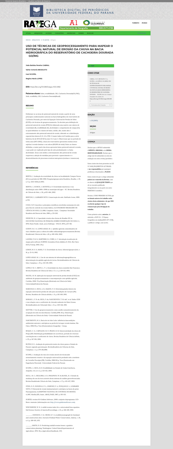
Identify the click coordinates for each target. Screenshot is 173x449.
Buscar (90, 33)
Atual (28, 33)
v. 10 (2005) (45, 40)
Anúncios (71, 33)
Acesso (49, 33)
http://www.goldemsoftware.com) (62, 402)
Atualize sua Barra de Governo (39, 1)
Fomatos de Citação (98, 105)
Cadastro (59, 33)
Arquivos (38, 33)
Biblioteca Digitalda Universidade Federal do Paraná (80, 11)
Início (28, 40)
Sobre (81, 33)
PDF (92, 66)
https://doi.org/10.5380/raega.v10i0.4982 (45, 87)
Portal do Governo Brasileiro (16, 1)
